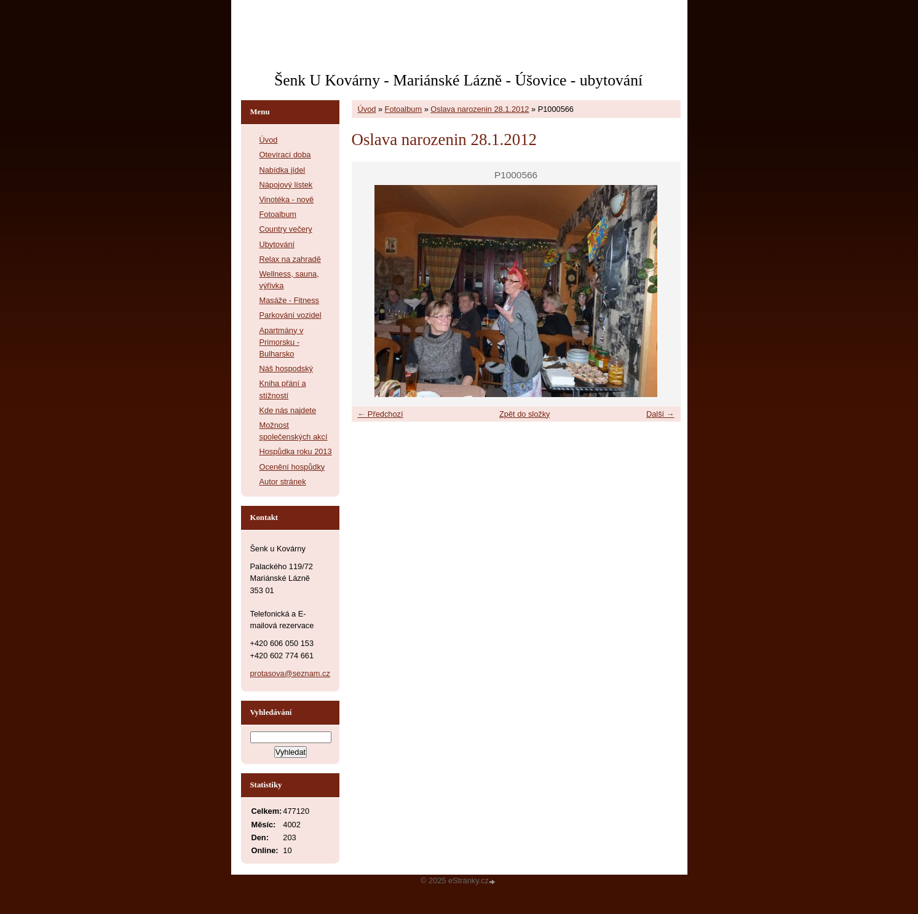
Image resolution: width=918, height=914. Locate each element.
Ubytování (277, 244)
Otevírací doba (285, 154)
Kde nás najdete (288, 410)
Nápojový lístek (286, 184)
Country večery (285, 229)
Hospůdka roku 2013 (295, 451)
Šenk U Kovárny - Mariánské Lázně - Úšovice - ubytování (458, 80)
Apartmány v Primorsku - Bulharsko (281, 342)
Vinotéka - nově (286, 199)
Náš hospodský (286, 368)
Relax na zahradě (290, 259)
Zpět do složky (524, 414)
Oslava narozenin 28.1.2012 (479, 109)
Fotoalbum (403, 109)
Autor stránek (282, 481)
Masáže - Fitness (289, 300)
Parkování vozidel (290, 315)
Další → (660, 414)
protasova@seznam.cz (290, 673)
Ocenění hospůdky (292, 466)
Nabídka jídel (282, 170)
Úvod (367, 109)
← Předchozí (380, 414)
